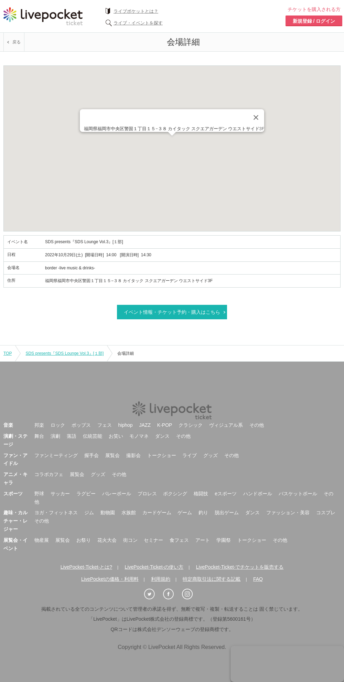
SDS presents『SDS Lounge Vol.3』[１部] (64, 353)
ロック (58, 425)
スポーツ (13, 493)
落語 (71, 436)
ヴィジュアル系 (226, 425)
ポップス (81, 425)
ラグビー (86, 493)
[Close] (256, 117)
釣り (203, 512)
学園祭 (223, 540)
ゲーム (185, 512)
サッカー (60, 493)
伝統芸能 (92, 436)
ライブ (189, 455)
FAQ (258, 579)
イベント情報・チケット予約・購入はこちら (172, 312)
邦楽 (39, 425)
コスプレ (325, 512)
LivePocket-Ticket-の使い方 (154, 567)
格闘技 (201, 493)
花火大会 (107, 540)
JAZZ (145, 425)
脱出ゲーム (227, 512)
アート (202, 540)
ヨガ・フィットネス (56, 512)
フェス (104, 425)
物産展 (41, 540)
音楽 (8, 425)
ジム (89, 512)
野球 (39, 493)
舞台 (39, 436)
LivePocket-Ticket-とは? (86, 567)
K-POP (164, 425)
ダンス (162, 436)
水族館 (128, 512)
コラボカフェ (48, 474)
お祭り (83, 540)
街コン (130, 540)
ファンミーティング (56, 455)
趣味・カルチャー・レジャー (15, 521)
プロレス (147, 493)
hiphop (125, 425)
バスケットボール (298, 493)
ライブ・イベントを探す (138, 22)
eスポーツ (226, 493)
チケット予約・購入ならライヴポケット (43, 16)
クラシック (191, 425)
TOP (7, 353)
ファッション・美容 (288, 512)
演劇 (55, 436)
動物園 (107, 512)
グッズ (210, 455)
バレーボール (116, 493)
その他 (256, 425)
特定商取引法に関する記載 (211, 579)
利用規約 (160, 579)
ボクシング (175, 493)
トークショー (161, 455)
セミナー (153, 540)
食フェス (179, 540)
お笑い (116, 436)
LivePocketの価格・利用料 (109, 579)
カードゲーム (156, 512)
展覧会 (112, 455)
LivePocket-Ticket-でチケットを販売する (240, 567)
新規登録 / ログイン (314, 21)
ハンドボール (257, 493)
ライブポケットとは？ (136, 11)
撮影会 (133, 455)
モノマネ (139, 436)
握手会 (91, 455)
